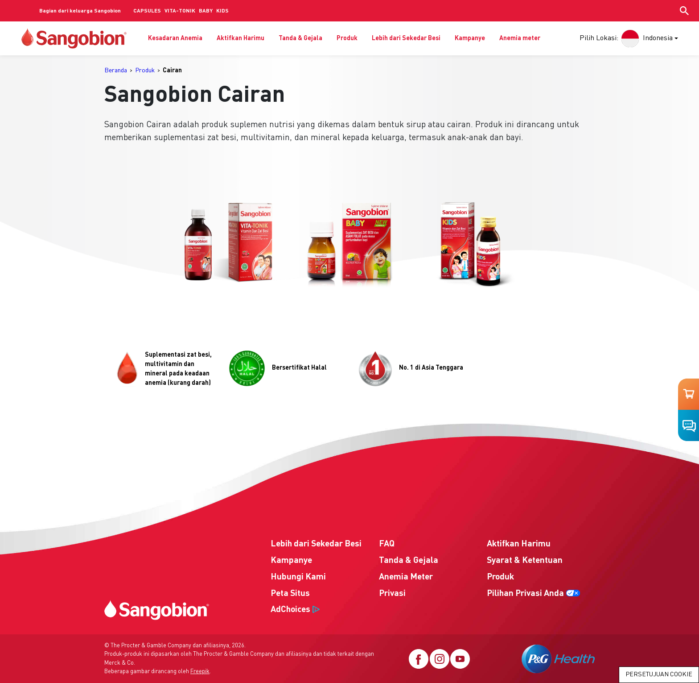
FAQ (387, 544)
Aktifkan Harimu (240, 38)
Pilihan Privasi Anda (525, 593)
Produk (347, 38)
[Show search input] (684, 11)
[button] (227, 244)
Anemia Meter (406, 577)
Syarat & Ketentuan (525, 560)
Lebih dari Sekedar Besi (406, 38)
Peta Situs (290, 593)
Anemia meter (519, 38)
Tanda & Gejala (300, 38)
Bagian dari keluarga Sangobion (80, 11)
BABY (206, 11)
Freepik (200, 672)
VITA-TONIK (179, 11)
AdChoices (290, 609)
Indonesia (646, 38)
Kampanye (470, 38)
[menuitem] (118, 70)
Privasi (392, 593)
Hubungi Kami (298, 577)
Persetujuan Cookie (658, 674)
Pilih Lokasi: (599, 38)
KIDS (222, 11)
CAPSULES (147, 11)
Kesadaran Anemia (175, 38)
